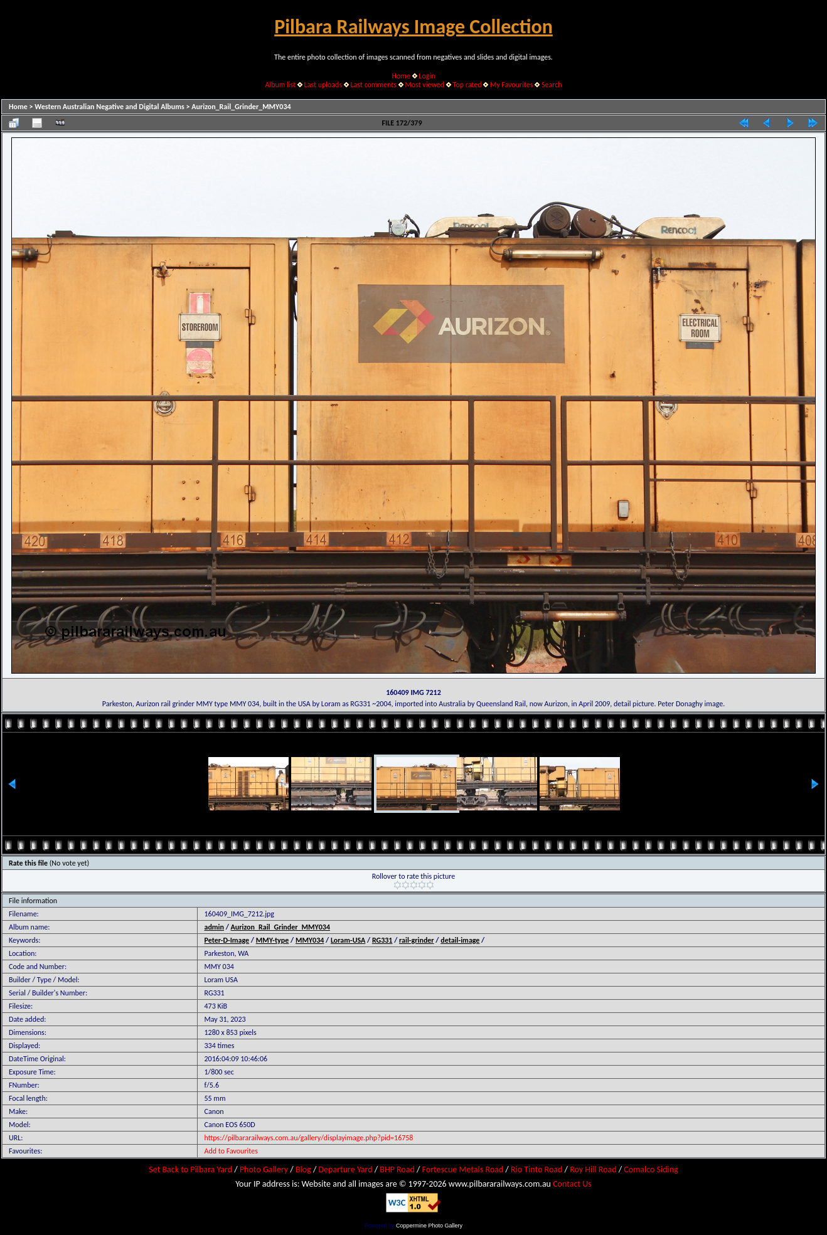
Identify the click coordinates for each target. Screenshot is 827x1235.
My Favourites (511, 84)
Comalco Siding (651, 1169)
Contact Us (572, 1184)
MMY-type (272, 940)
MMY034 (310, 940)
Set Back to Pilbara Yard (190, 1169)
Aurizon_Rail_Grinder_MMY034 (241, 106)
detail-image (459, 940)
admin (214, 927)
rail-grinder (416, 940)
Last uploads (323, 84)
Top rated (467, 84)
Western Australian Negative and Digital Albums (109, 106)
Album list (280, 84)
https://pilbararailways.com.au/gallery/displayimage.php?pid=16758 (308, 1137)
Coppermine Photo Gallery (429, 1225)
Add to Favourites (230, 1151)
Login (427, 76)
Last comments (374, 84)
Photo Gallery (264, 1169)
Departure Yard (345, 1169)
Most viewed (424, 84)
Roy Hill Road (593, 1169)
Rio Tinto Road (536, 1169)
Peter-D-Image (226, 940)
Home (401, 76)
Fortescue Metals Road (463, 1169)
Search (552, 84)
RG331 (382, 940)
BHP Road (397, 1169)
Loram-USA (348, 940)
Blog (303, 1169)
